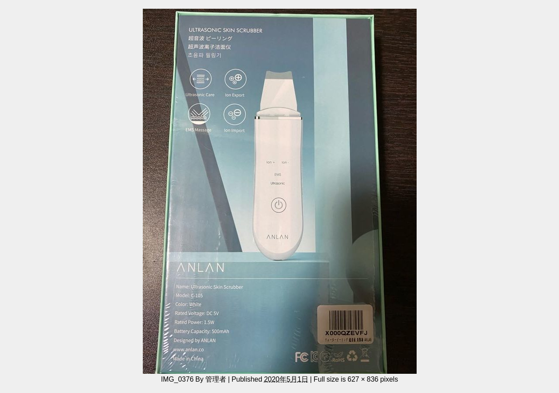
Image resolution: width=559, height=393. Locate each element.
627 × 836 (363, 379)
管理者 (215, 379)
